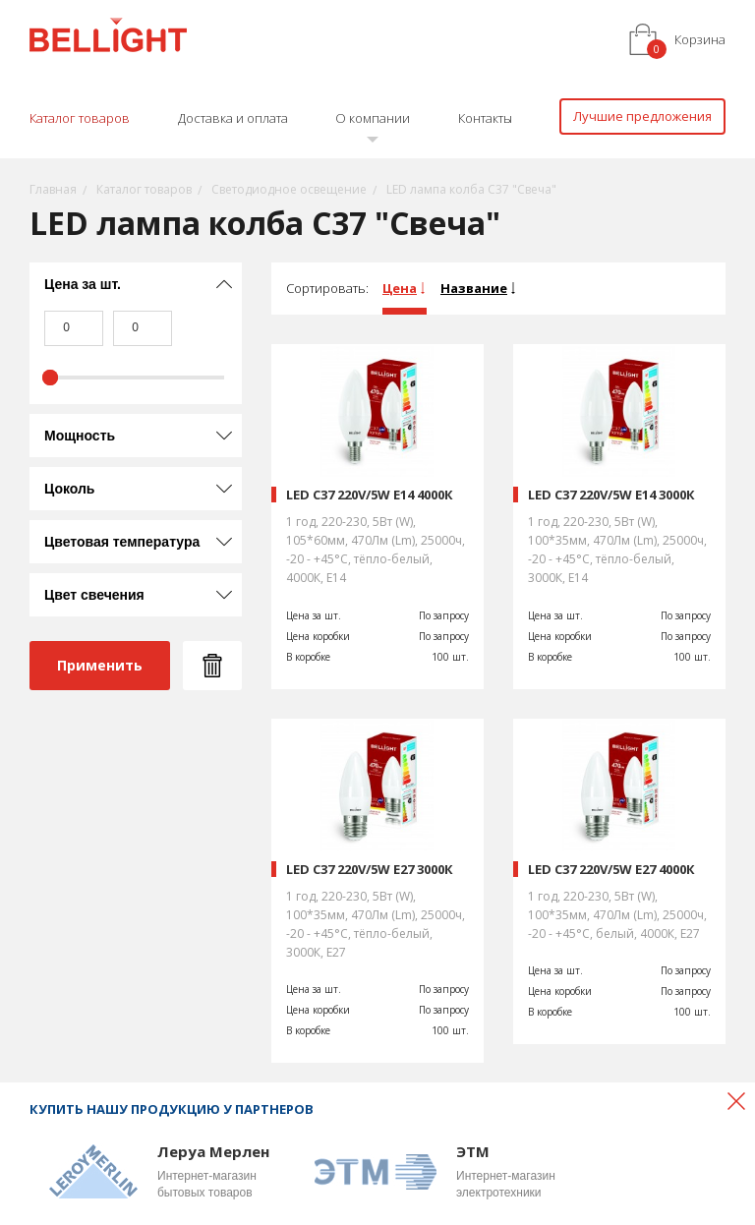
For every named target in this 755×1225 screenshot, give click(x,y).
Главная (53, 189)
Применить (100, 665)
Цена (399, 288)
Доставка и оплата (233, 118)
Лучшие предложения (642, 116)
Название (473, 288)
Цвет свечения (94, 595)
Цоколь (69, 488)
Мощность (79, 435)
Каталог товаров (79, 118)
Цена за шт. (82, 284)
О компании (372, 118)
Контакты (485, 118)
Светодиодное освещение (289, 189)
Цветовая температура (122, 542)
